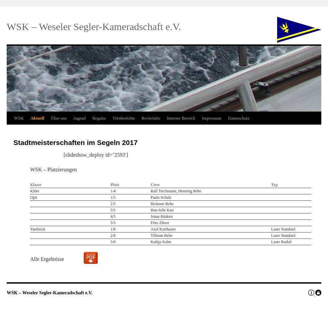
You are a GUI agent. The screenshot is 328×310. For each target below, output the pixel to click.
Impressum (211, 118)
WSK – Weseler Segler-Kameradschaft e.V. (49, 292)
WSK (19, 118)
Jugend (79, 118)
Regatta (99, 118)
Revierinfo (151, 118)
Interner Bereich (181, 118)
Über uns (59, 118)
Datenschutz (238, 118)
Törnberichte (123, 118)
